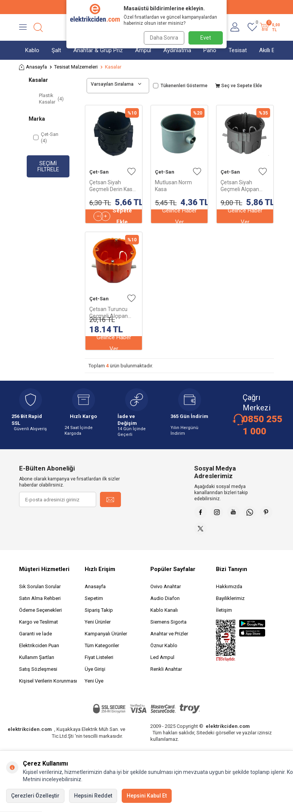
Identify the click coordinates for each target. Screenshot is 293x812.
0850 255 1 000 (262, 425)
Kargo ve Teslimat (38, 627)
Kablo (32, 50)
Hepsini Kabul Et (147, 796)
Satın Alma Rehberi (40, 603)
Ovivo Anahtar (165, 592)
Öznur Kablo (163, 651)
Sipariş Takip (99, 615)
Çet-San (99, 172)
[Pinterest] (201, 532)
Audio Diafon (165, 603)
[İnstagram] (221, 513)
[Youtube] (240, 513)
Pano (209, 50)
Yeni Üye (94, 686)
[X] (221, 532)
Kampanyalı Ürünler (106, 639)
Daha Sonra (162, 38)
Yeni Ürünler (98, 627)
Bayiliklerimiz (230, 603)
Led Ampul (162, 662)
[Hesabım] (235, 27)
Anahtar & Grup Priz (98, 50)
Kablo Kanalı (164, 615)
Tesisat (238, 50)
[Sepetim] (269, 27)
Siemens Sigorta (168, 627)
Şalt (56, 50)
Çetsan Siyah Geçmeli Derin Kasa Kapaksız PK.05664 (112, 186)
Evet (205, 38)
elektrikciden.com (30, 734)
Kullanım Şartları (36, 662)
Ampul (143, 50)
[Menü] (23, 27)
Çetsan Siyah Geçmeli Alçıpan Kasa (240, 186)
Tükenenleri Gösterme (180, 85)
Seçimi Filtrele (48, 166)
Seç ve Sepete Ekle (238, 85)
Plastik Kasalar (51, 99)
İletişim (224, 615)
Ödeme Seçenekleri (40, 615)
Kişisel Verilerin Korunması (48, 686)
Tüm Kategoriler (102, 651)
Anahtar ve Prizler (169, 639)
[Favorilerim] (252, 27)
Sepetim (94, 603)
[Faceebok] (201, 513)
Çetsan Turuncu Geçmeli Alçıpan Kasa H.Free (108, 312)
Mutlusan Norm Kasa (173, 185)
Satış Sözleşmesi (38, 674)
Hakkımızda (229, 592)
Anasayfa (33, 67)
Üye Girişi (95, 674)
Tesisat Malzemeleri (76, 67)
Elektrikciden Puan (39, 651)
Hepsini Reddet (93, 796)
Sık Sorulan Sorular (40, 592)
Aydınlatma (177, 50)
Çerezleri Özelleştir (35, 796)
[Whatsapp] (259, 513)
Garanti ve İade (35, 639)
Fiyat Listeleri (99, 662)
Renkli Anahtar (166, 674)
